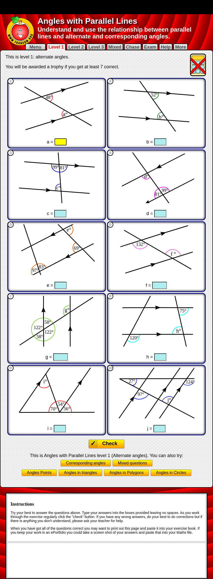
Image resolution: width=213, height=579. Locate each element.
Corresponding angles (85, 463)
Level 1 (56, 47)
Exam (150, 47)
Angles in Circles (171, 472)
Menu (35, 47)
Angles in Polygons (126, 472)
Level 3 (96, 47)
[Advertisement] (106, 7)
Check (109, 443)
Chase (133, 47)
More (180, 47)
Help (166, 47)
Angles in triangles (80, 472)
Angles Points (39, 472)
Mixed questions (132, 463)
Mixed (115, 47)
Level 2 (76, 47)
